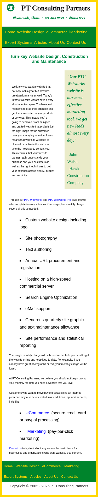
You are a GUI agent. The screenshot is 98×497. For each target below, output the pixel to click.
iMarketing (79, 32)
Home (10, 32)
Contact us (15, 448)
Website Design (30, 32)
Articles (40, 42)
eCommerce (57, 32)
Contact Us (76, 42)
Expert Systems (18, 42)
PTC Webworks (33, 199)
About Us (57, 42)
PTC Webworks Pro (59, 199)
